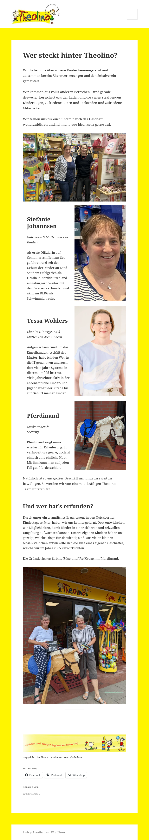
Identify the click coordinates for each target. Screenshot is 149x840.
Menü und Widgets (132, 19)
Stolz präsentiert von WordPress (44, 832)
